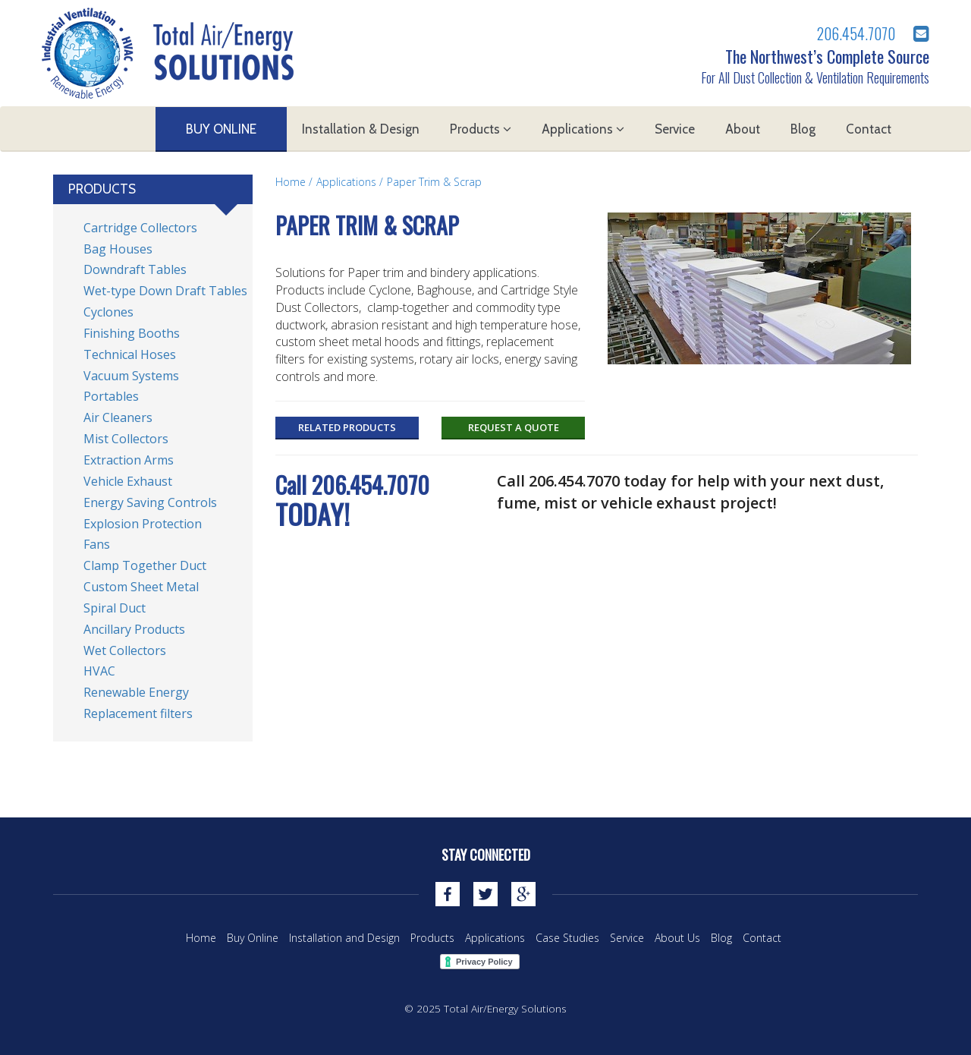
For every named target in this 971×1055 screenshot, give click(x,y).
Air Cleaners (117, 417)
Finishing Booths (131, 333)
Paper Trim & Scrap (434, 182)
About (742, 129)
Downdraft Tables (135, 269)
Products (480, 129)
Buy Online (221, 129)
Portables (111, 396)
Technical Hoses (129, 354)
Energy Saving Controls (150, 502)
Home (290, 182)
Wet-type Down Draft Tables (165, 290)
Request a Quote (513, 427)
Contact (868, 129)
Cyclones (108, 312)
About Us (677, 938)
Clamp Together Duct (144, 565)
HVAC (99, 671)
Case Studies (567, 938)
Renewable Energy (136, 692)
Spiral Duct (114, 608)
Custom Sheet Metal (141, 586)
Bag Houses (117, 249)
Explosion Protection (142, 523)
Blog (802, 129)
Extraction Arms (128, 460)
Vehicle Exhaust (127, 481)
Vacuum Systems (131, 375)
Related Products (347, 427)
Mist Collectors (125, 438)
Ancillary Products (134, 629)
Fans (96, 544)
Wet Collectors (124, 650)
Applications (583, 129)
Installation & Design (361, 129)
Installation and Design (344, 938)
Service (675, 129)
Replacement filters (138, 713)
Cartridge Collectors (140, 227)
